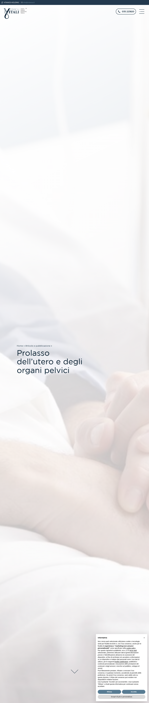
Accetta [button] (134, 692)
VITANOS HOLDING (11, 2)
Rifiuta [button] (109, 692)
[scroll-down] (74, 671)
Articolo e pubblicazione (37, 346)
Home (20, 346)
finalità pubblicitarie (121, 662)
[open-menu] (141, 11)
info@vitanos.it (29, 2)
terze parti (133, 650)
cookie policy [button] (131, 648)
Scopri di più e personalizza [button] (121, 697)
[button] (144, 638)
